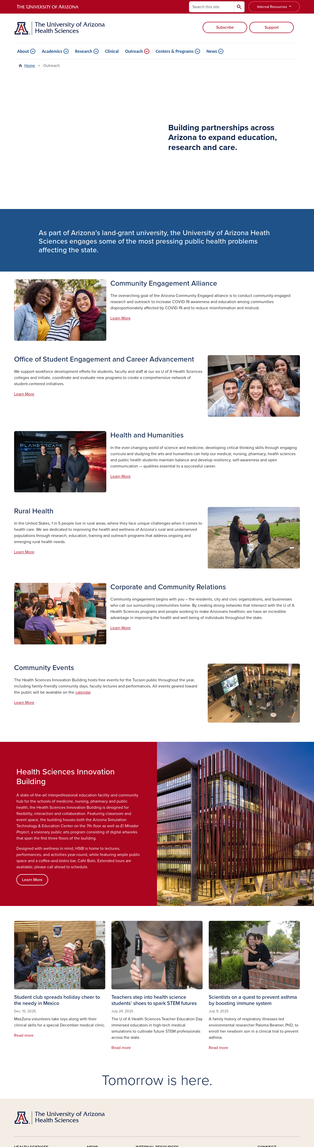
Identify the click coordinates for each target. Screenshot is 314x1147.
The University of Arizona (198, 1128)
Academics (52, 51)
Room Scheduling (152, 1072)
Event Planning (149, 1064)
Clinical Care (25, 1041)
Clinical (112, 51)
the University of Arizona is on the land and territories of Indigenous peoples (138, 1095)
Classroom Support (213, 1049)
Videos (93, 1064)
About (23, 51)
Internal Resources (272, 7)
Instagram (272, 1041)
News (211, 51)
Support (272, 27)
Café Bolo (205, 1026)
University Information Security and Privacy (157, 1121)
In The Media (99, 1049)
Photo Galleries (209, 1064)
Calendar (144, 1041)
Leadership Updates (154, 1049)
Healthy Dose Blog (104, 1033)
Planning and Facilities (216, 1056)
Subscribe (225, 27)
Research (83, 51)
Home (29, 65)
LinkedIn (270, 1049)
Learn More (120, 187)
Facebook (272, 1026)
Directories (205, 1072)
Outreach (134, 51)
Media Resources (102, 1056)
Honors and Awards (153, 1056)
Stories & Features (152, 1026)
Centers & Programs (175, 51)
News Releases (100, 1041)
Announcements (150, 1033)
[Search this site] (211, 6)
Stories (93, 1026)
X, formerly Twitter (279, 1056)
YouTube (270, 1033)
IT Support (205, 1041)
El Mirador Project (212, 1033)
